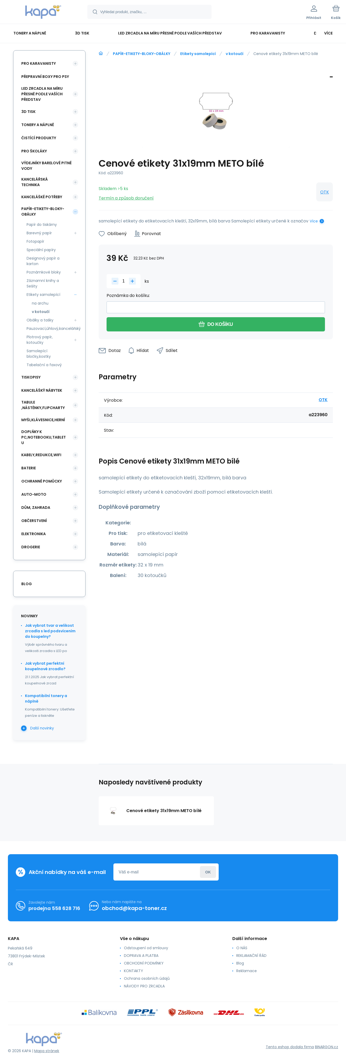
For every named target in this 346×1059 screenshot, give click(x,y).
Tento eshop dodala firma (290, 1047)
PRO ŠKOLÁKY (34, 151)
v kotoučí (234, 53)
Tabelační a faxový (44, 364)
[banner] (43, 13)
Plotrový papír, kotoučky (40, 339)
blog (26, 583)
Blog (240, 963)
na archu (40, 303)
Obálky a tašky (40, 320)
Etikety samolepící (198, 53)
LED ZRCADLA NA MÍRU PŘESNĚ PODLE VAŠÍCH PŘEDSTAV (42, 94)
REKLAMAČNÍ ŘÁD (251, 955)
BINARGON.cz (326, 1047)
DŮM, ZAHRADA (35, 507)
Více (314, 221)
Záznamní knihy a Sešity (43, 283)
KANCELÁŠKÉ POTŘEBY (41, 197)
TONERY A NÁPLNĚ (37, 124)
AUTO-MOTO (33, 494)
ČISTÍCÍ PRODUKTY (38, 138)
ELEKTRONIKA (33, 533)
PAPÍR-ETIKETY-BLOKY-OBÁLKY (141, 53)
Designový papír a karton (43, 261)
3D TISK (28, 111)
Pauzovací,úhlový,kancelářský (48, 328)
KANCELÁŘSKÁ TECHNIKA (34, 182)
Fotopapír (35, 241)
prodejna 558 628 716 (54, 908)
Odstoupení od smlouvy (146, 948)
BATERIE (28, 468)
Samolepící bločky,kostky (39, 353)
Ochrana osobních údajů (147, 978)
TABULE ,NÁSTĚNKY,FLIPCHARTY (43, 405)
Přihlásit (208, 872)
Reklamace (246, 970)
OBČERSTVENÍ (34, 520)
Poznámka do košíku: (128, 295)
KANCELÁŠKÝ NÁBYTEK (41, 390)
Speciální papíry (41, 249)
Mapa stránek (46, 1050)
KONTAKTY (133, 970)
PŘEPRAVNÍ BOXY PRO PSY (45, 76)
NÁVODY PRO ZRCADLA (144, 986)
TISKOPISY (31, 377)
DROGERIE (30, 547)
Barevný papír (39, 233)
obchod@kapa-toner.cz (134, 908)
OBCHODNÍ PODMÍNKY (144, 963)
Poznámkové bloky (44, 272)
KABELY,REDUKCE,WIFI (41, 455)
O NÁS (241, 948)
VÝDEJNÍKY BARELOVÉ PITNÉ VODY (46, 165)
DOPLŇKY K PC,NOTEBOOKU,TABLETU (43, 437)
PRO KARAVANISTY (38, 63)
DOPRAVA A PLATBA (141, 955)
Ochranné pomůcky (41, 481)
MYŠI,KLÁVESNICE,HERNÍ (43, 419)
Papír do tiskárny (42, 224)
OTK (324, 192)
